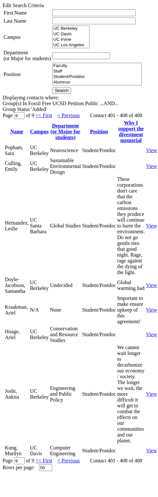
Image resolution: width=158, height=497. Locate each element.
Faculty (97, 66)
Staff (97, 71)
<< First (43, 115)
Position (12, 74)
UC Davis (71, 34)
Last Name (15, 21)
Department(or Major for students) (27, 55)
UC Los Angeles (71, 45)
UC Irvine (71, 39)
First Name (15, 13)
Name (16, 131)
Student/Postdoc (97, 77)
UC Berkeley (71, 28)
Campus (12, 37)
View (151, 150)
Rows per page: (19, 467)
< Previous (68, 115)
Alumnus (97, 82)
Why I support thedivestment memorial (131, 131)
